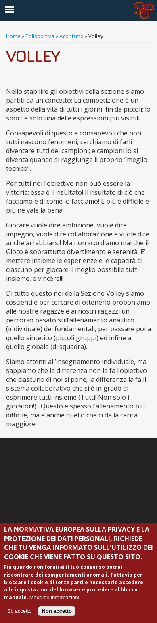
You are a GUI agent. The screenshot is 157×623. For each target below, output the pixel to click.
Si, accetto (19, 611)
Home (13, 36)
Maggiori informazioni (54, 597)
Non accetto (56, 611)
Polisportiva (39, 36)
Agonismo (71, 36)
